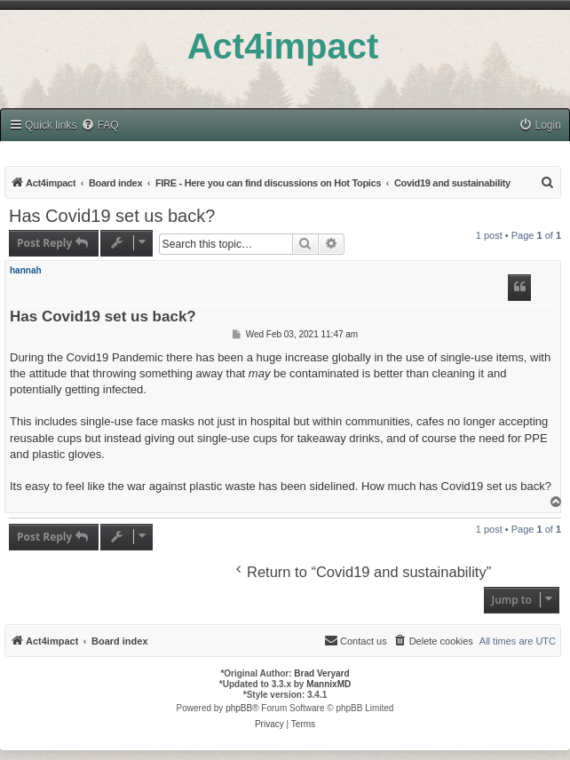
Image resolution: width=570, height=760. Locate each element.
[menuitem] (99, 126)
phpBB (239, 708)
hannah (26, 270)
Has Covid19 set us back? (112, 215)
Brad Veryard (321, 673)
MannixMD (328, 684)
